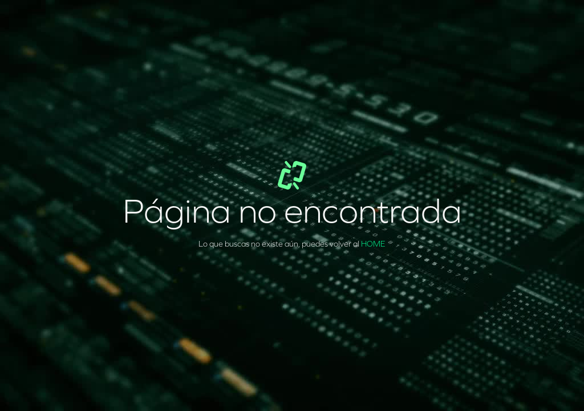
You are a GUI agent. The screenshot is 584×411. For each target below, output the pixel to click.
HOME (373, 244)
